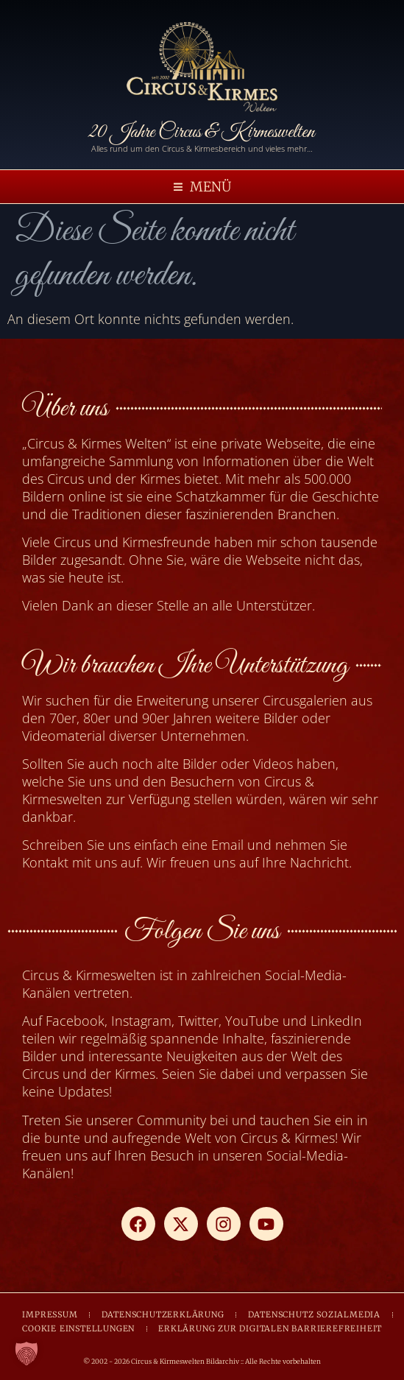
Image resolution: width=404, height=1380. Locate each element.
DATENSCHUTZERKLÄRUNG (163, 1314)
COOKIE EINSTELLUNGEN (78, 1328)
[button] (202, 187)
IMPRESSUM (49, 1314)
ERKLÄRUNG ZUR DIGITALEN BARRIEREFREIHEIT (270, 1328)
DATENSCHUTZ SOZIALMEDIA (314, 1314)
